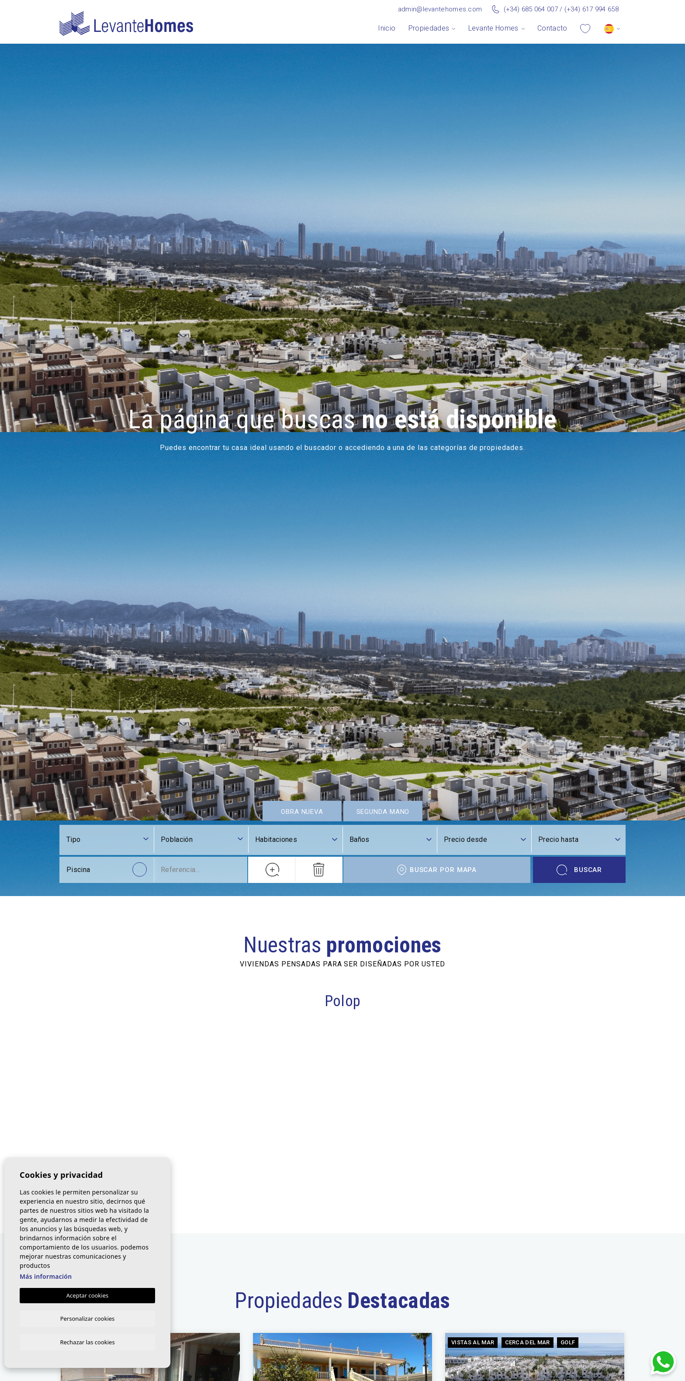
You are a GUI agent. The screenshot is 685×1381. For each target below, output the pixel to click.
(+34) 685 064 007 (531, 9)
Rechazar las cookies (87, 1342)
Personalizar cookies (87, 1318)
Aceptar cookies (87, 1294)
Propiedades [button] (429, 28)
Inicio (386, 28)
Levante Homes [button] (493, 28)
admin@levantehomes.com (440, 9)
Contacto (552, 28)
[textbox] (202, 1230)
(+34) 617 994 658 (591, 9)
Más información (46, 1275)
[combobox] (202, 1230)
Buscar (579, 1260)
